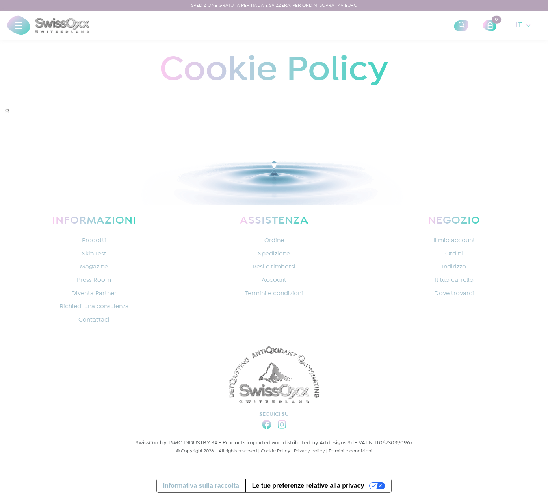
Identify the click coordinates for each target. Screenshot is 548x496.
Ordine (274, 240)
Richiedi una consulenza (94, 307)
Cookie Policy (276, 451)
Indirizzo (454, 267)
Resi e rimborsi (274, 267)
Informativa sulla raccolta (201, 485)
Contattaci (94, 320)
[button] (19, 25)
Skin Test (94, 254)
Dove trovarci (454, 294)
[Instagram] (282, 425)
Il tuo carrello (454, 280)
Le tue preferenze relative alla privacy (308, 485)
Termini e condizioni (274, 294)
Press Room (94, 280)
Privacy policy (310, 451)
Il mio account (454, 240)
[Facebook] (266, 425)
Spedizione (274, 254)
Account (274, 280)
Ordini (454, 254)
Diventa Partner (94, 294)
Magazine (94, 267)
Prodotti (94, 240)
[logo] (62, 25)
